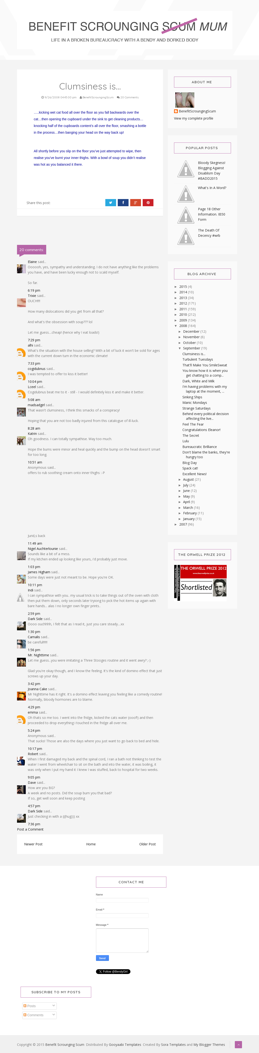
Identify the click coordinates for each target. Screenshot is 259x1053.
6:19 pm (34, 290)
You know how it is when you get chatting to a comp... (205, 373)
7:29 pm (34, 340)
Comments (33, 1015)
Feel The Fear (193, 424)
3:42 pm (34, 683)
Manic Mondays (194, 402)
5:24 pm (34, 730)
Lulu (185, 441)
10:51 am (35, 462)
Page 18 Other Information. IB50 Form (211, 214)
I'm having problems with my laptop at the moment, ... (204, 389)
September (192, 348)
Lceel (32, 386)
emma (33, 712)
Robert (33, 754)
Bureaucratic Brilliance (199, 446)
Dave (32, 782)
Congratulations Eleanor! (201, 429)
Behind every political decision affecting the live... (205, 416)
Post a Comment (30, 829)
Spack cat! (190, 468)
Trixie (32, 295)
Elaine (32, 261)
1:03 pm (34, 566)
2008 (183, 325)
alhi (30, 345)
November (192, 337)
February (190, 513)
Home (91, 844)
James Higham (39, 572)
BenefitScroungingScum (197, 111)
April (187, 502)
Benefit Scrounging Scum (64, 1044)
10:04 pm (35, 381)
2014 (183, 292)
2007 (183, 524)
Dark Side (35, 618)
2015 (183, 286)
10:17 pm (35, 748)
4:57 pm (34, 806)
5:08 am (34, 399)
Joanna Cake (37, 689)
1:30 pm (34, 631)
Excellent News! (194, 474)
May (187, 496)
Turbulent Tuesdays (197, 359)
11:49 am (35, 543)
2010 (183, 314)
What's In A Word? (212, 187)
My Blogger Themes (209, 1044)
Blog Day (189, 462)
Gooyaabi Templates (125, 1044)
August (189, 479)
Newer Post (33, 844)
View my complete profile (193, 118)
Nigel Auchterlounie (43, 548)
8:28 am (34, 428)
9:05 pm (34, 777)
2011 (183, 309)
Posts (29, 1006)
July (186, 485)
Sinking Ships (192, 397)
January (189, 518)
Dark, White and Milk (198, 381)
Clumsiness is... (193, 354)
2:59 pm (34, 613)
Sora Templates (173, 1044)
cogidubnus (36, 368)
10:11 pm (35, 585)
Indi (30, 590)
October (190, 342)
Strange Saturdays (196, 408)
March (188, 507)
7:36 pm (34, 824)
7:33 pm (34, 363)
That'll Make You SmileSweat (204, 365)
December (191, 331)
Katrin (32, 433)
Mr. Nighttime (38, 655)
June (187, 490)
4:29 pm (34, 707)
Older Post (147, 844)
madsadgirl (36, 405)
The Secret (190, 435)
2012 (183, 303)
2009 (183, 320)
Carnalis (34, 637)
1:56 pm (34, 650)
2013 (183, 297)
